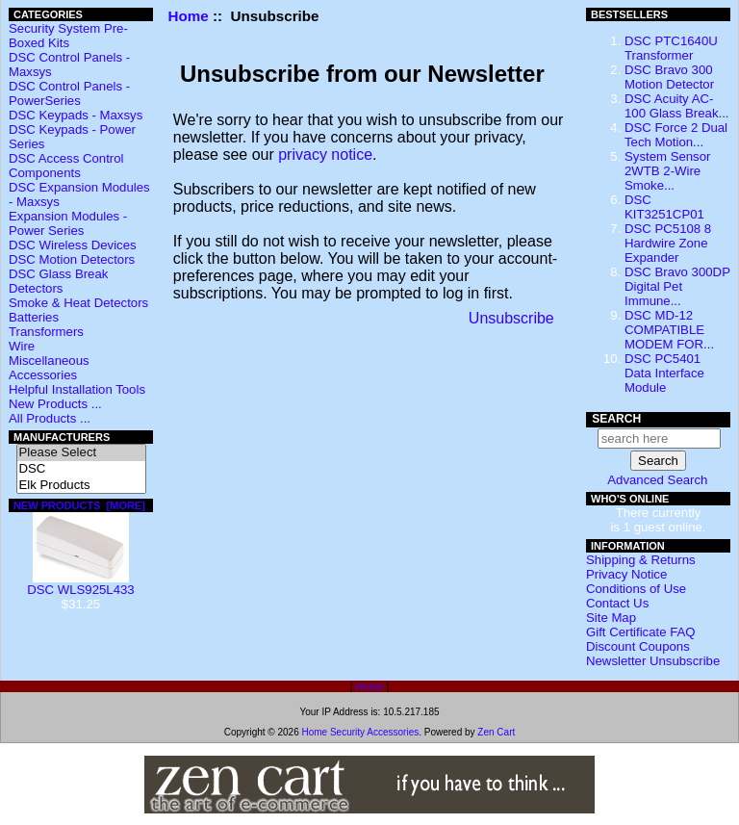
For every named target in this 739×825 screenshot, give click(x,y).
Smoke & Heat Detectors (78, 303)
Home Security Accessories (360, 732)
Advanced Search (657, 480)
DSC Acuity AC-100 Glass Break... (676, 105)
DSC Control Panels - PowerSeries (69, 93)
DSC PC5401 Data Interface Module (664, 373)
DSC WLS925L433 (80, 584)
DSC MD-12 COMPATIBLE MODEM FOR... (669, 329)
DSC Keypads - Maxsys (75, 115)
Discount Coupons (638, 646)
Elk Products (81, 485)
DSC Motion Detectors (72, 259)
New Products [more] (79, 505)
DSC (81, 469)
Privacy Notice (626, 574)
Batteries (34, 317)
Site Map (611, 617)
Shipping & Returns (641, 560)
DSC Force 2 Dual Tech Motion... (675, 134)
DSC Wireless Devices (73, 245)
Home (188, 16)
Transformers (46, 331)
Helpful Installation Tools (77, 389)
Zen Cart (496, 732)
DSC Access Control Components (66, 165)
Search (616, 418)
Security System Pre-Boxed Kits (68, 35)
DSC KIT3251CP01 (664, 207)
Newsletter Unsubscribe (653, 661)
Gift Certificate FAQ (641, 632)
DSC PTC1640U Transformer (671, 48)
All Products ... (49, 418)
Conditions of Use (636, 588)
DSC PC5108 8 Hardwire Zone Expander (667, 243)
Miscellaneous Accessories (49, 367)
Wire (22, 346)
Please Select (81, 453)
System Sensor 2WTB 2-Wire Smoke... (667, 171)
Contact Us (617, 603)
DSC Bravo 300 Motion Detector (669, 77)
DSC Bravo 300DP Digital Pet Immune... (677, 286)
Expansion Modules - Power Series (68, 223)
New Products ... (55, 404)
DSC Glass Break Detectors (58, 281)
